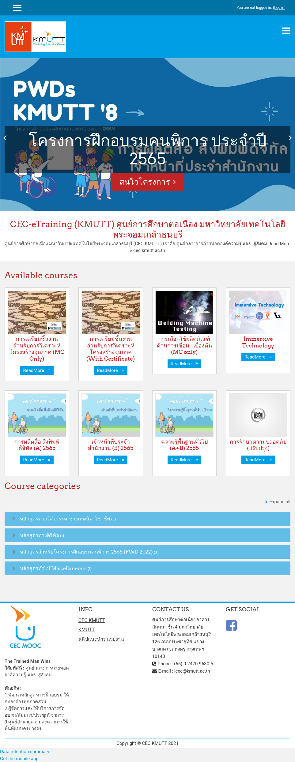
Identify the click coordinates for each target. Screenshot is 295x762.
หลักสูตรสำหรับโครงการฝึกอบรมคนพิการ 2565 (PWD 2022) (86, 552)
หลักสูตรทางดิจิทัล (39, 535)
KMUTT (86, 629)
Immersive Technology (258, 342)
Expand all (280, 502)
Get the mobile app (19, 758)
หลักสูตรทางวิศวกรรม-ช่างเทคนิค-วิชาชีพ (65, 519)
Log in (279, 8)
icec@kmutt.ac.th (192, 671)
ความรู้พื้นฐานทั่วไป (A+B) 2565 (184, 445)
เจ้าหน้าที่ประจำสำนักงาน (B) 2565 (110, 445)
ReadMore (37, 370)
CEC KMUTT (91, 620)
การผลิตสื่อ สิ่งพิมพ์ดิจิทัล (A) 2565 (36, 445)
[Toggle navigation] (286, 30)
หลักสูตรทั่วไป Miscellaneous (53, 568)
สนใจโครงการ (144, 182)
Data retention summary (24, 751)
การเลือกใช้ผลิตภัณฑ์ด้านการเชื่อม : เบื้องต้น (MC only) (184, 345)
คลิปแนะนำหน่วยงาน (101, 639)
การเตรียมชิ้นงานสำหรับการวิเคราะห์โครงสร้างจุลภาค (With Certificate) (110, 348)
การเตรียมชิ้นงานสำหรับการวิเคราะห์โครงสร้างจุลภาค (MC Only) (36, 348)
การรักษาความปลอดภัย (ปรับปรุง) (258, 445)
